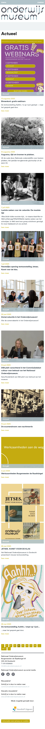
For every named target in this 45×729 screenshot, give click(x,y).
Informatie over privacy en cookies (15, 721)
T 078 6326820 (7, 663)
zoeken (40, 2)
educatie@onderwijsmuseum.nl (13, 697)
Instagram (13, 674)
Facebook (3, 674)
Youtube (8, 674)
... (39, 645)
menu (3, 2)
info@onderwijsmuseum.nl (11, 666)
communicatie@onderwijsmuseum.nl (15, 687)
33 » (4, 648)
